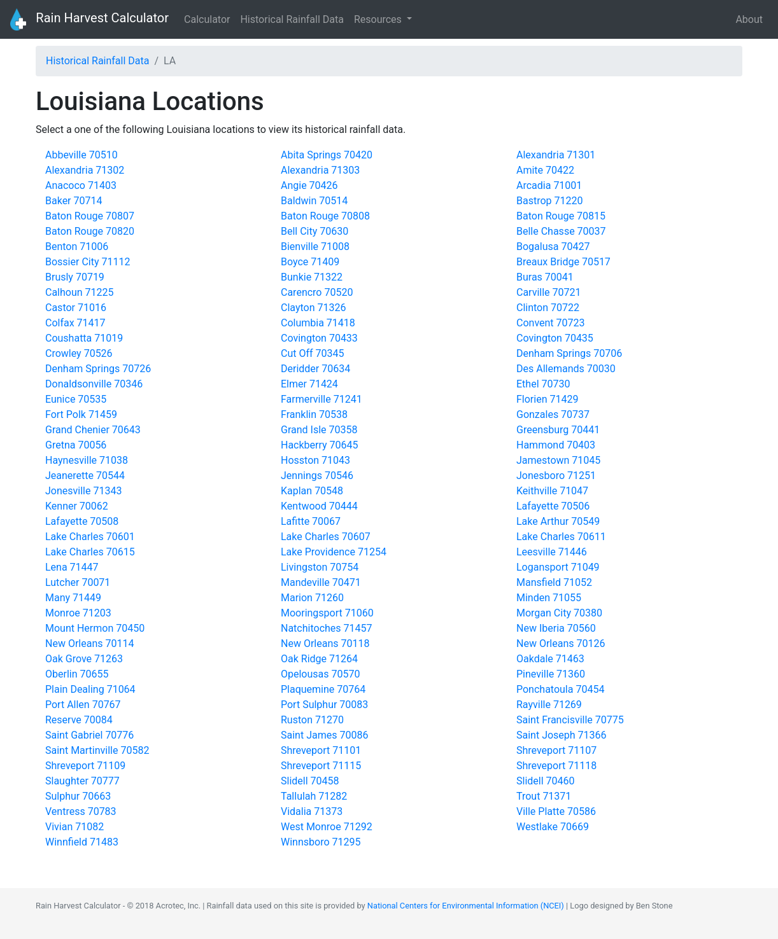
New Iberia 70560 (556, 628)
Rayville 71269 (549, 705)
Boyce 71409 (310, 262)
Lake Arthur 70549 (558, 521)
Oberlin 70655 (76, 674)
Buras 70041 (545, 277)
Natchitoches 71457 (326, 628)
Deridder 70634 (315, 369)
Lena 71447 (72, 567)
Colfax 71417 (75, 323)
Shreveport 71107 (556, 750)
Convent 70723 (550, 323)
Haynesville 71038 (86, 460)
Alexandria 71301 (555, 155)
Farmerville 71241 (321, 399)
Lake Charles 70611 (561, 537)
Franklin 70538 (314, 414)
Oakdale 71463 (550, 659)
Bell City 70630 (314, 231)
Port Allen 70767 (83, 705)
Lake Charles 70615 (90, 552)
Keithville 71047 (552, 491)
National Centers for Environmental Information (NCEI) (465, 905)
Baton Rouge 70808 (325, 216)
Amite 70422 (545, 170)
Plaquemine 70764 (323, 689)
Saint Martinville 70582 (97, 750)
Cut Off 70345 (312, 353)
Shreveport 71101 (321, 750)
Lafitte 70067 (311, 521)
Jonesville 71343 (83, 491)
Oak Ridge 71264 (319, 659)
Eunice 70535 (75, 399)
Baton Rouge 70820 (89, 231)
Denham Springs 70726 (98, 369)
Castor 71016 (75, 308)
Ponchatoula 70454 (560, 689)
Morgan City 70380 (559, 613)
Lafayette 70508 (81, 521)
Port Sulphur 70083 (324, 705)
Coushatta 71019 (84, 338)
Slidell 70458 (310, 781)
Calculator (207, 19)
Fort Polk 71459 (81, 414)
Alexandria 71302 (84, 170)
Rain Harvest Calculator (89, 19)
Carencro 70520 (317, 292)
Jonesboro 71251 (556, 476)
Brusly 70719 (74, 277)
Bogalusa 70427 (553, 246)
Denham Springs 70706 (569, 353)
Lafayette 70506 (553, 506)
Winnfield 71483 (81, 842)
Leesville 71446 (551, 552)
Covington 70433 (319, 338)
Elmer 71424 (309, 384)
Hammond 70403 (555, 445)
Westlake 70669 (552, 827)
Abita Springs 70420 (326, 155)
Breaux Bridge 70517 (563, 262)
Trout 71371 (543, 796)
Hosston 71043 (315, 460)
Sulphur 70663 (78, 796)
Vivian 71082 (74, 827)
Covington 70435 (554, 338)
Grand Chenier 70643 (93, 430)
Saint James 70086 (324, 735)
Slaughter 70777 (82, 781)
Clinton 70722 (547, 308)
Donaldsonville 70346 (94, 384)
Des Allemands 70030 (566, 369)
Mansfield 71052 (554, 582)
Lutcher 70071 (77, 582)
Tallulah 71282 (314, 796)
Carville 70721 (548, 292)
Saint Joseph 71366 (561, 735)
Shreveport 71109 (85, 766)
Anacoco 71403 (81, 185)
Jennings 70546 (317, 476)
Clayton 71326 (313, 308)
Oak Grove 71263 (84, 659)
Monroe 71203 (78, 613)
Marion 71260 (312, 598)
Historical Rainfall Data (291, 19)
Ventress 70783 (81, 811)
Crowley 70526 (79, 353)
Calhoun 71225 (79, 292)
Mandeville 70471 (321, 582)
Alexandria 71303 (320, 170)
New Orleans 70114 (89, 643)
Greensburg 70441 (558, 430)
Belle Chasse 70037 (561, 231)
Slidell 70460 (545, 781)
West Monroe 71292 (326, 827)
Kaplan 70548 (312, 491)
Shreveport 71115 (321, 766)
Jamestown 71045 (558, 460)
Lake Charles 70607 (326, 537)
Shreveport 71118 (556, 766)
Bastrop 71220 (549, 201)
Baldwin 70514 (314, 201)
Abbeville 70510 (81, 155)
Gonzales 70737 (553, 414)
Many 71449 (73, 598)
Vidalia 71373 (312, 811)
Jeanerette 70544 (85, 476)
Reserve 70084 (79, 720)
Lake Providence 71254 (333, 552)
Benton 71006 (76, 246)
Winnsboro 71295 (320, 842)
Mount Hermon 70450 (95, 628)
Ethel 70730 (543, 384)
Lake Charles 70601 (90, 537)
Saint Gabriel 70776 (89, 735)
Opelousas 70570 (320, 674)
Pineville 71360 (550, 674)
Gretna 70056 (75, 445)
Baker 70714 (73, 201)
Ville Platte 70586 (556, 811)
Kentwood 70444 (319, 506)
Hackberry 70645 (319, 445)
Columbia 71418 (318, 323)
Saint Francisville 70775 (570, 720)
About (749, 19)
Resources (379, 19)
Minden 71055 (548, 598)
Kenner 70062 (76, 506)
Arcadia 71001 (549, 185)
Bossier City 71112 (87, 262)
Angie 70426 (309, 185)
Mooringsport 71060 (327, 613)
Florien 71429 (547, 399)
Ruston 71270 (312, 720)
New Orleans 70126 (560, 643)
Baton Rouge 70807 (89, 216)
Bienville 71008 (315, 246)
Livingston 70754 (319, 567)
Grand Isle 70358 (319, 430)
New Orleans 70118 (325, 643)
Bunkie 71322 (312, 277)
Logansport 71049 (558, 567)
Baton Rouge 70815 (560, 216)
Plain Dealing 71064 (90, 689)
